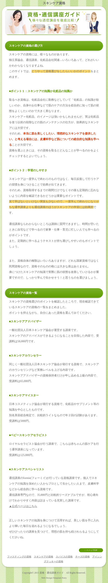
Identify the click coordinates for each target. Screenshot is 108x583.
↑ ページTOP (91, 550)
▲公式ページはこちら (23, 506)
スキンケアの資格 (43, 556)
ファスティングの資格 (19, 556)
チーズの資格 (82, 556)
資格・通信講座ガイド (52, 573)
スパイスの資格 (64, 556)
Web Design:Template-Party (54, 578)
